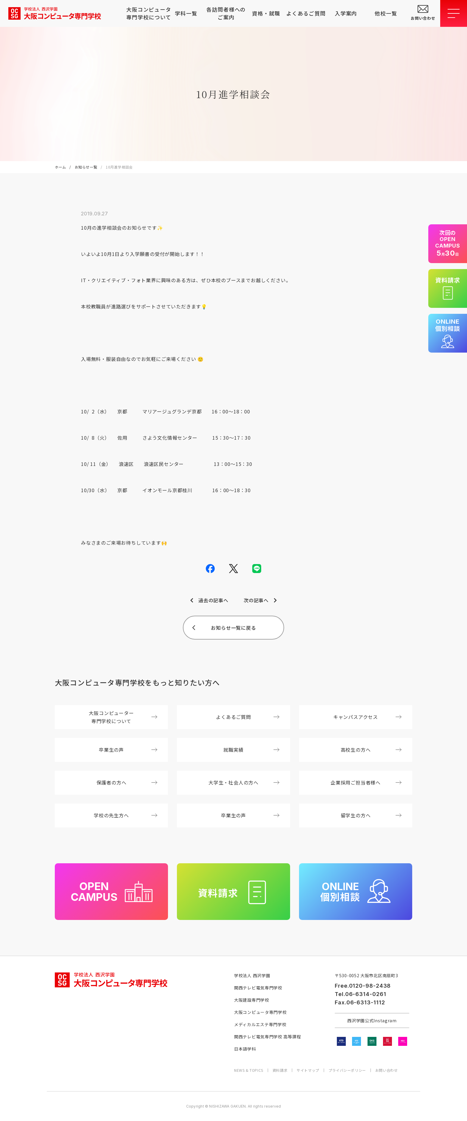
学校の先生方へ (125, 815)
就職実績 (251, 749)
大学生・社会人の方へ (243, 782)
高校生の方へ (371, 749)
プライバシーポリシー (347, 1070)
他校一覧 (386, 13)
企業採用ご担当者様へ (366, 782)
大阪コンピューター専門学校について (123, 717)
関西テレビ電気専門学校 (258, 988)
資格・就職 (266, 13)
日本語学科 (245, 1049)
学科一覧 (186, 13)
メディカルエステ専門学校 (260, 1024)
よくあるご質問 (306, 13)
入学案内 (346, 13)
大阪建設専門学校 (251, 1000)
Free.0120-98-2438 (363, 986)
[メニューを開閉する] (453, 13)
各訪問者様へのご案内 (226, 13)
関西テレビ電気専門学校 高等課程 (267, 1037)
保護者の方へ (126, 782)
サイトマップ (308, 1070)
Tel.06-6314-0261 (360, 994)
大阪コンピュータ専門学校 (260, 1012)
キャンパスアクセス (367, 716)
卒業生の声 (128, 749)
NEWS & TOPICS (248, 1070)
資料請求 (280, 1070)
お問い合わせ (386, 1070)
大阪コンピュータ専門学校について (146, 13)
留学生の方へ (371, 815)
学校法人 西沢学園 (252, 975)
